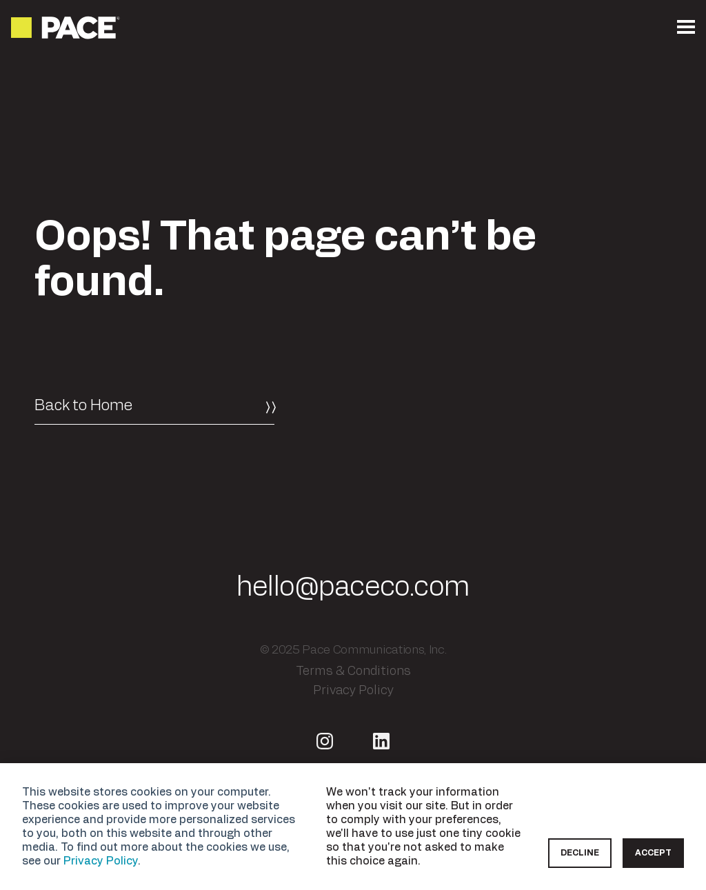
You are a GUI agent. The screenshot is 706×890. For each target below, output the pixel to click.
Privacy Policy (100, 861)
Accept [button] (653, 853)
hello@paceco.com (353, 587)
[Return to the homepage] (66, 27)
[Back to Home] (154, 406)
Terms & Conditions (353, 671)
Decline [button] (580, 853)
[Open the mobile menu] (686, 27)
